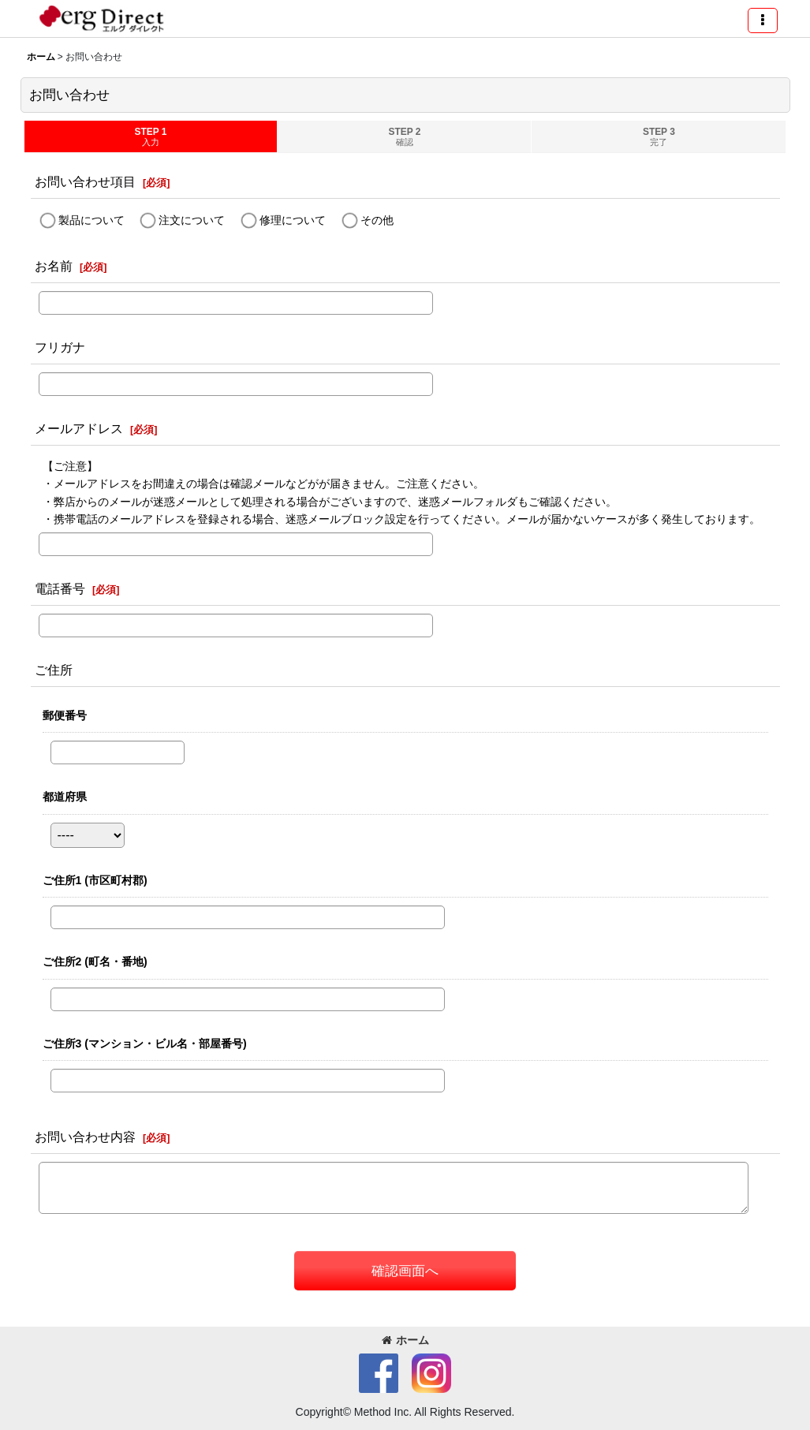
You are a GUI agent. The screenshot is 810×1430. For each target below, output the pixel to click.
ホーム (405, 1340)
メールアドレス (79, 428)
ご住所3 (145, 1043)
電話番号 (60, 588)
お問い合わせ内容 (85, 1136)
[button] (763, 20)
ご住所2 (95, 961)
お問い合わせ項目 (85, 181)
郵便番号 (65, 715)
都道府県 (65, 796)
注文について (192, 220)
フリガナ (60, 347)
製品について (91, 220)
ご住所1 (95, 880)
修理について (292, 220)
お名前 (54, 266)
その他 (377, 220)
